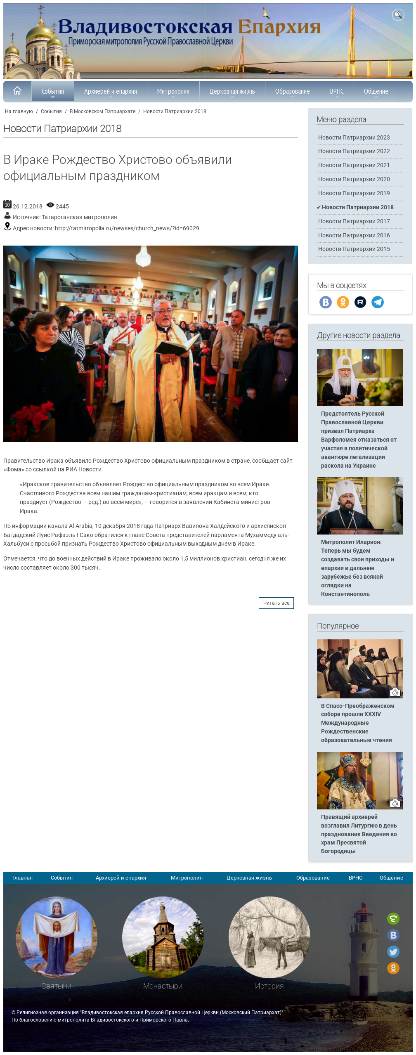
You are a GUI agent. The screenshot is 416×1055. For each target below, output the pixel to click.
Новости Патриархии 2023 (354, 137)
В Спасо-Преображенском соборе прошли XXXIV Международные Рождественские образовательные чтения (358, 723)
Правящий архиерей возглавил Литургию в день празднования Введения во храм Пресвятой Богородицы (359, 834)
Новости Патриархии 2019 (354, 193)
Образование (292, 93)
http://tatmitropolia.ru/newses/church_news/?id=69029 (127, 228)
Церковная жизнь (232, 93)
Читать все (276, 603)
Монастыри (162, 986)
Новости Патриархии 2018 (174, 111)
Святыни (56, 986)
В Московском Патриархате (102, 111)
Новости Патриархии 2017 (354, 221)
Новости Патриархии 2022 (354, 151)
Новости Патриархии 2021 (354, 165)
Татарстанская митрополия (79, 217)
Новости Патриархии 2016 (354, 235)
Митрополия (173, 93)
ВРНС (337, 93)
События (53, 93)
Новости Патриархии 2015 (354, 249)
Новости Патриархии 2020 (354, 179)
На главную (19, 111)
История (269, 986)
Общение (376, 93)
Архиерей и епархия (110, 93)
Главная (22, 878)
